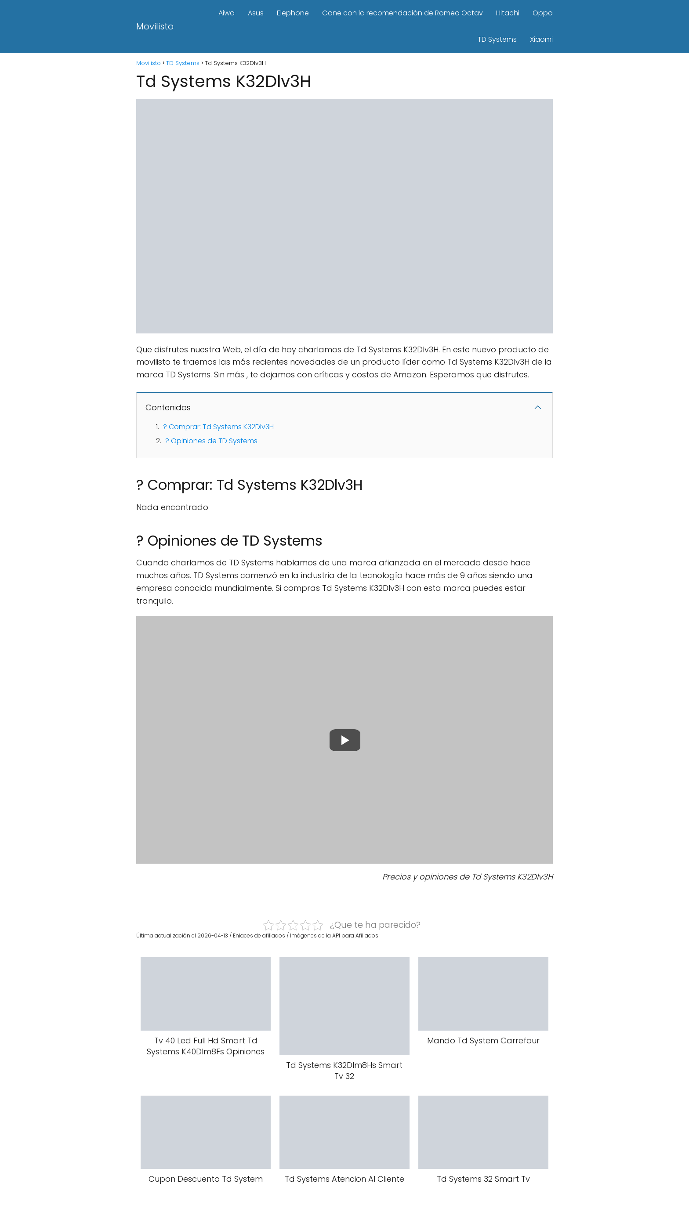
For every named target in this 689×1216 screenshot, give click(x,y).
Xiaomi (541, 39)
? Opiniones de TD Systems (211, 441)
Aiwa (226, 13)
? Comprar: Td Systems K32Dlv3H (218, 427)
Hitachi (507, 13)
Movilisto (155, 26)
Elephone (293, 13)
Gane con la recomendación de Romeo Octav (402, 13)
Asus (256, 13)
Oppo (543, 13)
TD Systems (497, 39)
